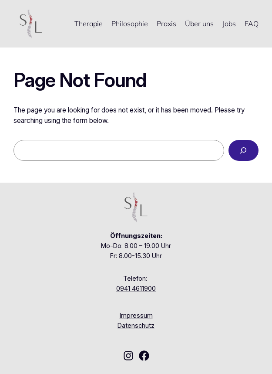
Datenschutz (136, 325)
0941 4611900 (136, 288)
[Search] (243, 150)
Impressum (136, 315)
